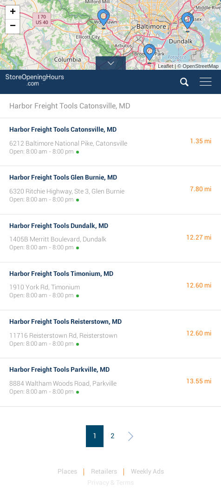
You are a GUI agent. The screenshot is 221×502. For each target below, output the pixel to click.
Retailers (104, 471)
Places (67, 471)
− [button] (13, 26)
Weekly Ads (147, 471)
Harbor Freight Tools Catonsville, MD (63, 129)
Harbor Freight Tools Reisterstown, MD (65, 321)
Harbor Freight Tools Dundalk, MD (58, 225)
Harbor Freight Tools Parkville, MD (59, 369)
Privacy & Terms (110, 482)
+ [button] (13, 13)
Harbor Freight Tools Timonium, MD (61, 273)
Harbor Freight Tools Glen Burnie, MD (63, 177)
